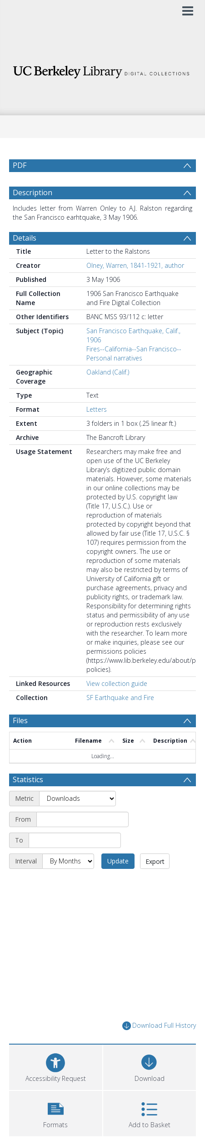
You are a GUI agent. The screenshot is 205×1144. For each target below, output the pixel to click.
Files (20, 742)
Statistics (28, 801)
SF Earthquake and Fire (120, 719)
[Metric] (77, 820)
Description (32, 214)
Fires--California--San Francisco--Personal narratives (133, 375)
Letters (96, 431)
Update (118, 882)
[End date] (75, 862)
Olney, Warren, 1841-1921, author (135, 287)
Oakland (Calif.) (107, 394)
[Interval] (68, 883)
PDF (19, 165)
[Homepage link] (103, 69)
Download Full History (159, 1047)
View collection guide (116, 705)
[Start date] (82, 841)
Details (24, 260)
